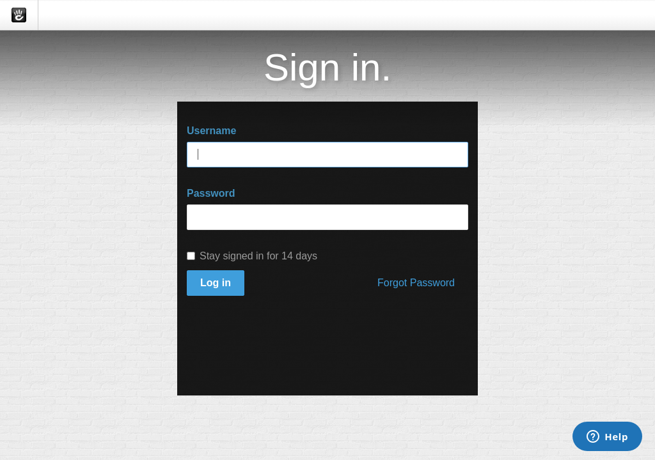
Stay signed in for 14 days (252, 255)
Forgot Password (416, 282)
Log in (215, 282)
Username (211, 130)
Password (211, 193)
